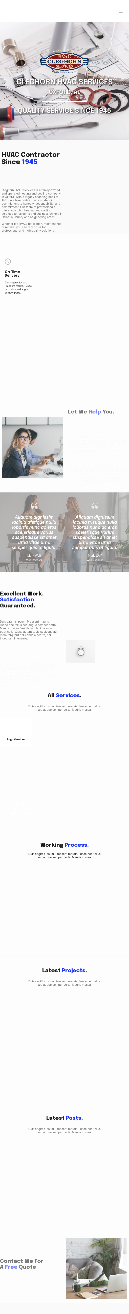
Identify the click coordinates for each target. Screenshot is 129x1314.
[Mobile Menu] (121, 11)
